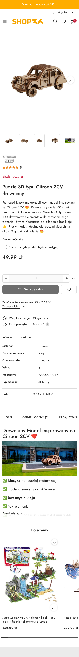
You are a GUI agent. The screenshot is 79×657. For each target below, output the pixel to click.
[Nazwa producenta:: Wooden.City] (9, 159)
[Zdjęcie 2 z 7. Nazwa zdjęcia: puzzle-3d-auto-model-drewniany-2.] (24, 140)
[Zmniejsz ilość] (6, 278)
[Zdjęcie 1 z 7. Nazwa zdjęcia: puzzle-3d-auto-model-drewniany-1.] (9, 140)
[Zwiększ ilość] (67, 278)
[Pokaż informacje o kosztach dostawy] (47, 324)
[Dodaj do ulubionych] (69, 289)
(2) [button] (21, 167)
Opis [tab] (9, 417)
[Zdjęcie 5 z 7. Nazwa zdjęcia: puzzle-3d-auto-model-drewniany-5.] (70, 140)
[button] (70, 80)
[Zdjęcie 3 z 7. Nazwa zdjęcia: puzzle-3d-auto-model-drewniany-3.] (39, 140)
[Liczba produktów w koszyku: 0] (72, 21)
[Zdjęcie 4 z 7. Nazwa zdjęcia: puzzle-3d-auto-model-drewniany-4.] (55, 140)
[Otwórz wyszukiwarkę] (55, 21)
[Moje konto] (63, 12)
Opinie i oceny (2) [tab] (35, 417)
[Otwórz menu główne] (4, 21)
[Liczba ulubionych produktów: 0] (63, 21)
